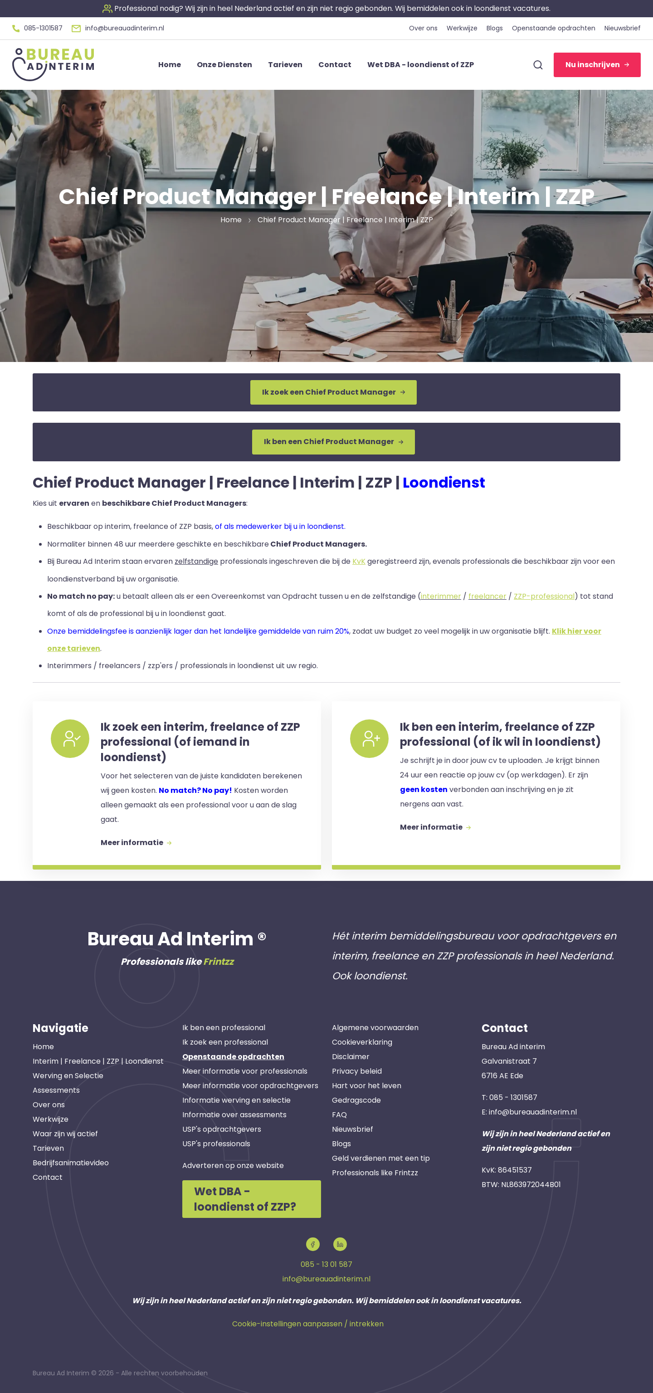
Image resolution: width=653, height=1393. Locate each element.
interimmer (441, 596)
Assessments (56, 1090)
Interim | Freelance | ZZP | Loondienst (98, 1061)
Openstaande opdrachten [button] (553, 28)
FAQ (339, 1115)
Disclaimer (351, 1056)
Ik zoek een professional (225, 1042)
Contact (48, 1177)
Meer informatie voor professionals (244, 1071)
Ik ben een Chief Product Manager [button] (333, 441)
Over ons (49, 1105)
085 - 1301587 (513, 1097)
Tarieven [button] (285, 64)
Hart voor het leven (366, 1085)
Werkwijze (50, 1119)
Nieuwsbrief (352, 1129)
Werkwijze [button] (462, 28)
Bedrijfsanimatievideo (71, 1163)
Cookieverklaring (362, 1042)
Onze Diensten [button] (224, 64)
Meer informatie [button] (136, 842)
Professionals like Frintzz (375, 1173)
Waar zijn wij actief (65, 1134)
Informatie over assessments (234, 1115)
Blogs (341, 1144)
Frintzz (218, 961)
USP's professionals (216, 1144)
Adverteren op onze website (233, 1165)
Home (43, 1046)
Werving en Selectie (68, 1075)
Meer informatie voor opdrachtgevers (250, 1085)
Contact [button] (334, 64)
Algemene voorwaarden (375, 1027)
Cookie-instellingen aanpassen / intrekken (308, 1324)
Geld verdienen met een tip (381, 1158)
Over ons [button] (423, 28)
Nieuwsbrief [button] (622, 28)
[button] (326, 8)
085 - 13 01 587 (326, 1264)
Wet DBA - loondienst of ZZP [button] (420, 64)
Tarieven (48, 1148)
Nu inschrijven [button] (597, 64)
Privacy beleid (357, 1071)
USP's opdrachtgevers (221, 1129)
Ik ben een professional (223, 1027)
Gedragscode (356, 1100)
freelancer (487, 596)
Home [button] (169, 64)
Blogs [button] (495, 28)
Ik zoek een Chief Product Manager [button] (333, 392)
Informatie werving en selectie (236, 1100)
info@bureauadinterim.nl (533, 1112)
